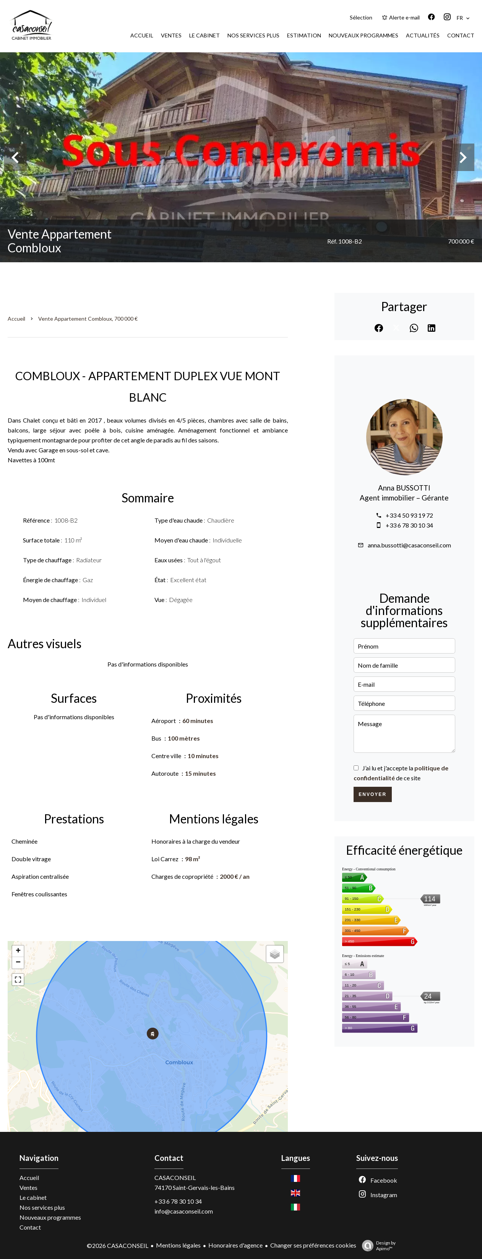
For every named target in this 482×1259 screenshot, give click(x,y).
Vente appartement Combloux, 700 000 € (88, 318)
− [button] (18, 962)
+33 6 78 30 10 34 (409, 525)
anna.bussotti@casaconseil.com (409, 545)
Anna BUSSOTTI (404, 488)
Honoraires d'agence (235, 1245)
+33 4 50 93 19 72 (409, 515)
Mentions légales (178, 1245)
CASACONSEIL (175, 1177)
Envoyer (372, 794)
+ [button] (18, 951)
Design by (377, 1245)
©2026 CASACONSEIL (117, 1245)
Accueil (16, 318)
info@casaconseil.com (183, 1211)
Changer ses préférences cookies (313, 1245)
